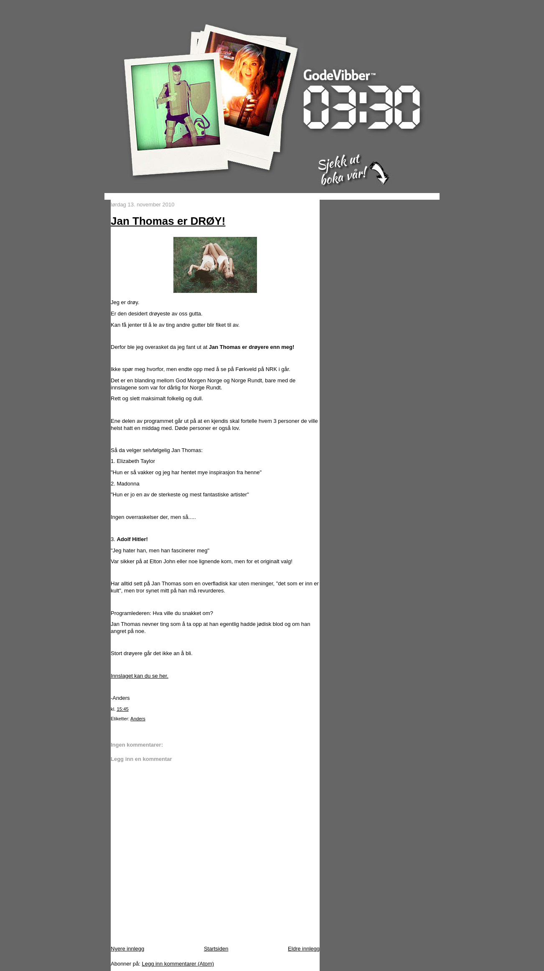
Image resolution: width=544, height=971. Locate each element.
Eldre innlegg (304, 949)
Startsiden (216, 949)
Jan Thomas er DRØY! (168, 221)
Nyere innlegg (127, 949)
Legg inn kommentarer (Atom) (178, 964)
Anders (137, 718)
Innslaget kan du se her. (139, 676)
